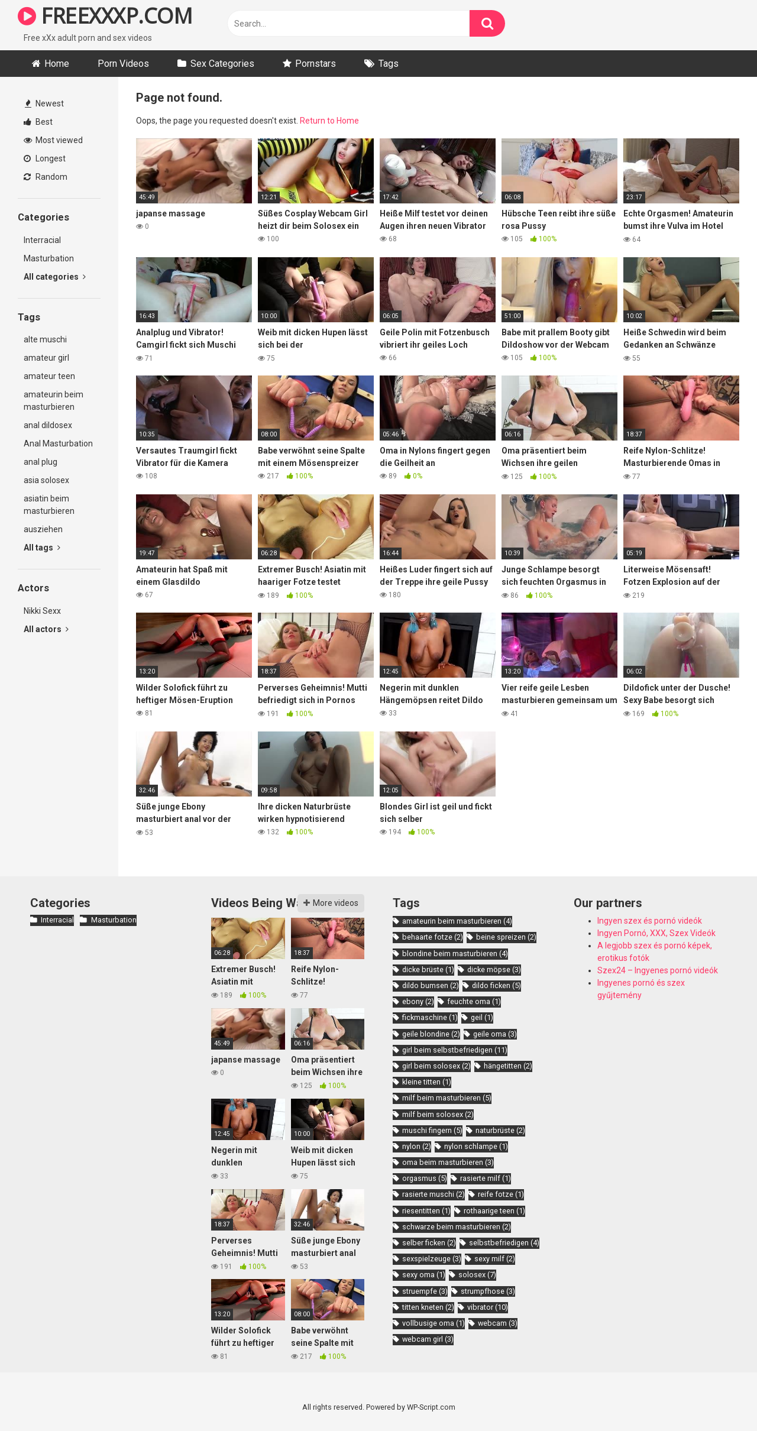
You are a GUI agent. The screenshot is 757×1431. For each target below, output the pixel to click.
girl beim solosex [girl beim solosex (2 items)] (436, 1065)
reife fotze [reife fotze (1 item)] (501, 1194)
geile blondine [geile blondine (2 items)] (431, 1033)
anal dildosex (48, 425)
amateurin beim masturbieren (53, 401)
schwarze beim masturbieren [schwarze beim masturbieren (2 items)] (456, 1226)
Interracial (42, 240)
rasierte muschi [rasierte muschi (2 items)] (433, 1194)
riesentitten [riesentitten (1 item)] (426, 1210)
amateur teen (49, 376)
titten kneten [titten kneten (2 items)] (428, 1307)
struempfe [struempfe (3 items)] (425, 1291)
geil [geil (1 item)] (482, 1017)
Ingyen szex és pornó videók (649, 920)
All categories (55, 276)
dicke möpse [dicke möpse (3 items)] (494, 969)
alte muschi (45, 339)
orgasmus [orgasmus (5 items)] (424, 1178)
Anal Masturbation (58, 443)
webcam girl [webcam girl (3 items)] (428, 1339)
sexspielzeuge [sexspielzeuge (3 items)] (431, 1258)
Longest (45, 158)
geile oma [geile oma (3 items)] (495, 1033)
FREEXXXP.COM (105, 15)
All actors (46, 629)
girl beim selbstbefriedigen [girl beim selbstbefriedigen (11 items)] (454, 1049)
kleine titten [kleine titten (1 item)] (426, 1081)
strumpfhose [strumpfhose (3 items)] (488, 1291)
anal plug (40, 462)
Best (38, 122)
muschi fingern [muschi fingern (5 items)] (432, 1130)
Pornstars (315, 63)
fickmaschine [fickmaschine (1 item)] (430, 1017)
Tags (388, 63)
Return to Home (329, 120)
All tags (42, 547)
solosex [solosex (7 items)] (477, 1274)
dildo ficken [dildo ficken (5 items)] (496, 985)
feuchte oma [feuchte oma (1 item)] (474, 1001)
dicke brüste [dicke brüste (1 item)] (428, 969)
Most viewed (53, 140)
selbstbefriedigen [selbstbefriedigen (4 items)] (504, 1242)
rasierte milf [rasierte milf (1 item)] (485, 1178)
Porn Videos (123, 63)
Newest (44, 103)
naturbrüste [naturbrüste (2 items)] (500, 1130)
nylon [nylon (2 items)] (416, 1146)
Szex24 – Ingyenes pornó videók (657, 970)
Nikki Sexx (42, 611)
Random (45, 177)
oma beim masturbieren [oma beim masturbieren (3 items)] (448, 1162)
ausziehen (43, 529)
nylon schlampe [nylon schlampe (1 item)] (476, 1146)
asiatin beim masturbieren (49, 505)
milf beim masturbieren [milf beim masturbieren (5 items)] (446, 1097)
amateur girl (46, 357)
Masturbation (49, 258)
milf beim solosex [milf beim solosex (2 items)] (438, 1114)
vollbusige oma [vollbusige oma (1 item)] (433, 1323)
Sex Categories (222, 63)
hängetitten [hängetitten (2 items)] (508, 1065)
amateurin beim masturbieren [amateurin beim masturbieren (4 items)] (457, 921)
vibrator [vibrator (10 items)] (487, 1307)
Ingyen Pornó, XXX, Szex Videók (656, 933)
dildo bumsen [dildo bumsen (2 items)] (430, 985)
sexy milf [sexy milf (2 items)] (494, 1258)
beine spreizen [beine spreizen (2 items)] (506, 937)
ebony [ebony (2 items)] (418, 1001)
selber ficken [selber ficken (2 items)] (429, 1242)
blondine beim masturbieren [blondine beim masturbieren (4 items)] (455, 953)
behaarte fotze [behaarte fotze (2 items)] (432, 937)
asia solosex (46, 480)
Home (56, 63)
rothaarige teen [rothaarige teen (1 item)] (494, 1210)
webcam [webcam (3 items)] (497, 1323)
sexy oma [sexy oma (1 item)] (423, 1274)
